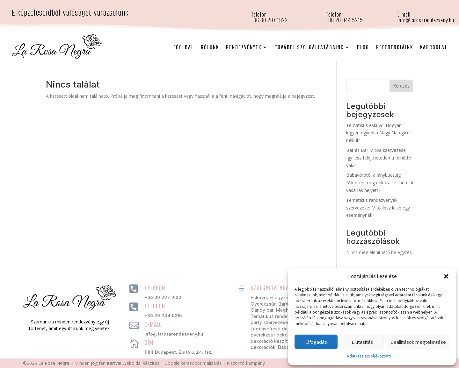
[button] (446, 276)
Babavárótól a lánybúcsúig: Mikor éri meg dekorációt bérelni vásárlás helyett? (379, 182)
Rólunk (210, 47)
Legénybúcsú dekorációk (279, 329)
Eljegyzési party (286, 298)
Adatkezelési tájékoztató (369, 356)
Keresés (401, 86)
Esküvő (259, 298)
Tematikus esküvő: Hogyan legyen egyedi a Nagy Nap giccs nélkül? (379, 133)
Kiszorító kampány (246, 363)
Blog (363, 47)
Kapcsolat (433, 47)
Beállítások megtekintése (418, 342)
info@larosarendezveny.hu (425, 20)
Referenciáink (394, 47)
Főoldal (183, 47)
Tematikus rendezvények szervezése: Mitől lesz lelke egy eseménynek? (378, 207)
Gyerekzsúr (263, 304)
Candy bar (262, 310)
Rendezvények (243, 47)
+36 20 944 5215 (344, 20)
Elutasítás (362, 342)
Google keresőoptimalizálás (193, 363)
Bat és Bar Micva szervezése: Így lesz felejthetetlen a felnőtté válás (378, 157)
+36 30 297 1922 (162, 297)
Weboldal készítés (140, 363)
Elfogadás (316, 342)
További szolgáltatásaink (309, 47)
